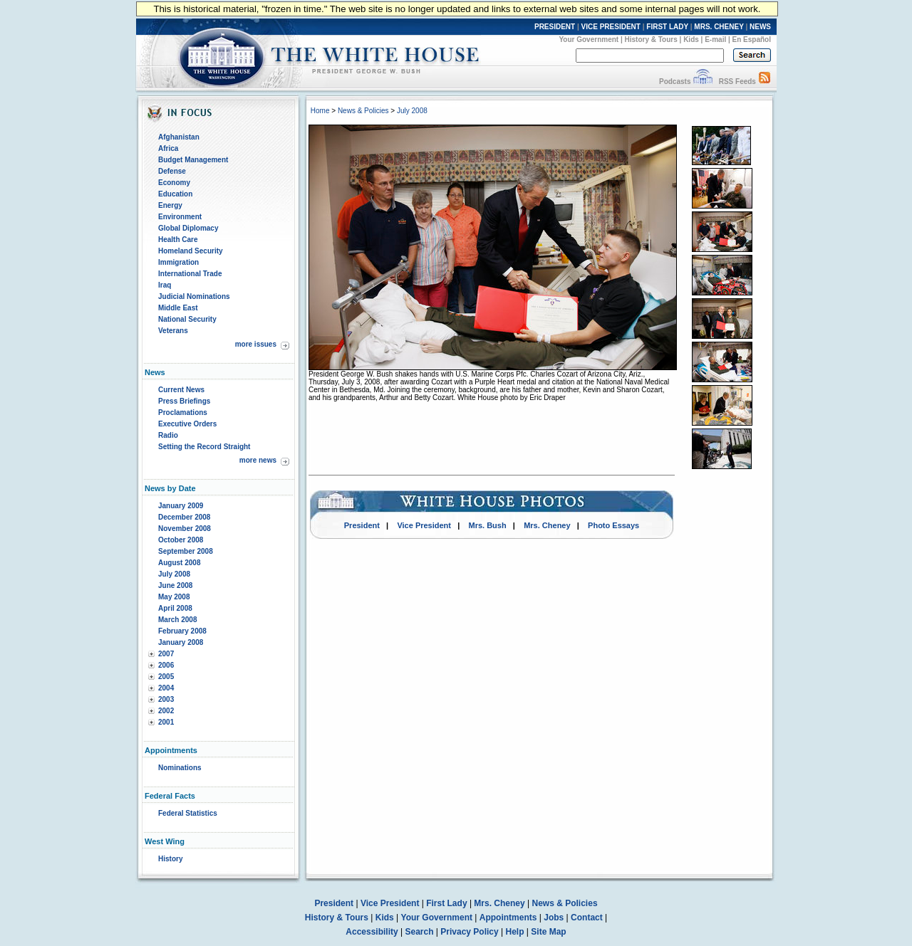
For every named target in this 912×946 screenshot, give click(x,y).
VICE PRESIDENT (611, 27)
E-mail (715, 39)
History (170, 859)
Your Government (588, 39)
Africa (168, 148)
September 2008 (185, 551)
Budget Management (193, 160)
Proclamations (182, 412)
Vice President (424, 525)
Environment (180, 217)
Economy (174, 182)
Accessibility (372, 932)
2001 (166, 722)
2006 (166, 665)
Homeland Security (190, 251)
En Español (751, 39)
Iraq (164, 285)
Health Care (178, 239)
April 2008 (175, 608)
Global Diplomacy (188, 228)
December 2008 (184, 517)
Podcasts (674, 81)
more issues (255, 344)
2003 (166, 699)
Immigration (178, 262)
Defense (172, 171)
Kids (691, 39)
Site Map (548, 932)
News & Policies (363, 111)
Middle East (178, 308)
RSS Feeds (737, 81)
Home (320, 111)
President (362, 525)
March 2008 (177, 620)
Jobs (554, 918)
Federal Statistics (187, 813)
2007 (166, 654)
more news (257, 460)
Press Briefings (184, 401)
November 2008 (184, 528)
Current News (181, 390)
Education (175, 194)
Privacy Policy (469, 932)
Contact (587, 918)
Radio (168, 435)
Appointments (508, 918)
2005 (166, 676)
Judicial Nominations (194, 296)
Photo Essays (613, 525)
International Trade (190, 274)
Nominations (180, 768)
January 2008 (180, 642)
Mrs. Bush (488, 525)
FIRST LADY (667, 27)
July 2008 (174, 574)
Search (419, 932)
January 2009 (180, 506)
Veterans (173, 331)
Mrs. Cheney (547, 525)
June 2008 (175, 585)
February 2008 (182, 631)
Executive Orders (187, 424)
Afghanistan (179, 137)
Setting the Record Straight (204, 447)
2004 (166, 688)
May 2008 (174, 597)
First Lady (446, 903)
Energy (170, 205)
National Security (187, 319)
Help (515, 932)
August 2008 (179, 563)
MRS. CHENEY (718, 27)
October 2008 (180, 540)
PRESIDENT (554, 27)
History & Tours (651, 39)
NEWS (760, 27)
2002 (166, 711)
